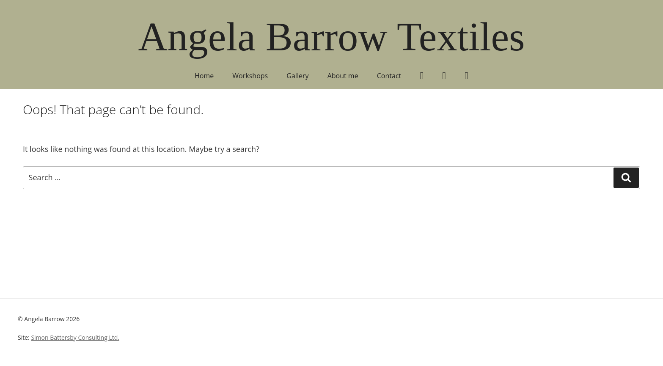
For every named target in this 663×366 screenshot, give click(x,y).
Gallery (297, 75)
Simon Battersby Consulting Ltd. (75, 337)
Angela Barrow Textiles (331, 36)
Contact (389, 75)
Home (204, 75)
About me (342, 75)
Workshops (250, 75)
